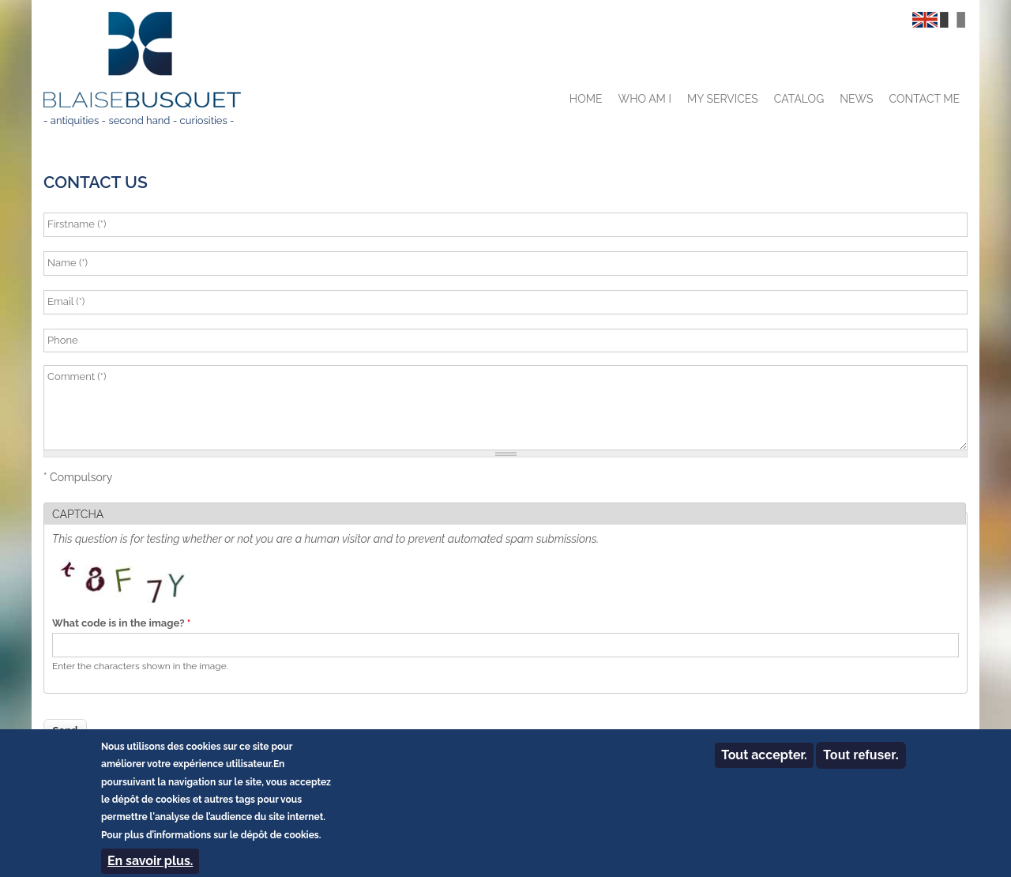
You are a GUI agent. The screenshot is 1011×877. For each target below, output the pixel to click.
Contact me (924, 98)
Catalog (799, 98)
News (856, 98)
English (925, 20)
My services (722, 98)
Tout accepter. (763, 762)
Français (952, 20)
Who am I (644, 98)
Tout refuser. (861, 762)
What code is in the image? (121, 623)
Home (586, 98)
